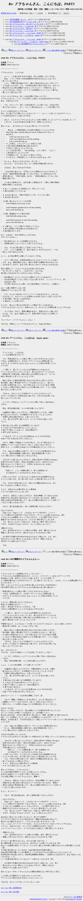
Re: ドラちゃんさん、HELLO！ (22, 28)
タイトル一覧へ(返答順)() (11, 888)
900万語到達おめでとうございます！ (24, 22)
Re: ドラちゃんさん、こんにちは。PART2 (26, 33)
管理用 (3, 13)
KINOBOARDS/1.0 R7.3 (38, 899)
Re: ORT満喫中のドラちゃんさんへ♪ (32, 44)
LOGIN (14, 13)
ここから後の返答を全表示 (54, 50)
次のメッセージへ (34, 50)
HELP (8, 13)
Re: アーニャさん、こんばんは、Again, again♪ (31, 42)
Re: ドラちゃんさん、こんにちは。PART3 (26, 39)
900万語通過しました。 (19, 19)
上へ (4, 50)
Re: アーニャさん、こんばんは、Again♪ (25, 35)
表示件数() (52, 13)
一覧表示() (23, 13)
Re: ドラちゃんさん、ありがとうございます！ (27, 24)
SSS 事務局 (78, 897)
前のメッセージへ (17, 50)
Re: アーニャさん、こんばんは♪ (22, 26)
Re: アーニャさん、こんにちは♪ (22, 31)
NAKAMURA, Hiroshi (73, 899)
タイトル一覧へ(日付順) (10, 892)
